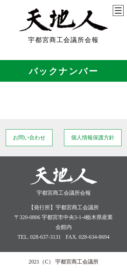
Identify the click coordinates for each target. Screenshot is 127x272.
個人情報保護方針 (92, 137)
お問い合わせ (29, 137)
